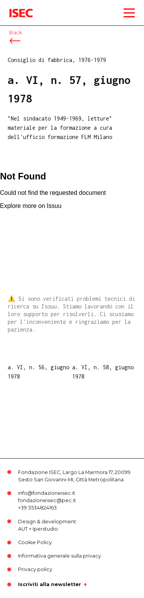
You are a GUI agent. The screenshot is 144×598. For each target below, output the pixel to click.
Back (15, 32)
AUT (23, 529)
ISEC (15, 7)
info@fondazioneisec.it (46, 493)
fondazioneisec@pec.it (47, 500)
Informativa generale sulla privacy (59, 556)
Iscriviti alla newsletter (49, 584)
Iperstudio (45, 529)
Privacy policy (35, 569)
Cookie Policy (35, 542)
